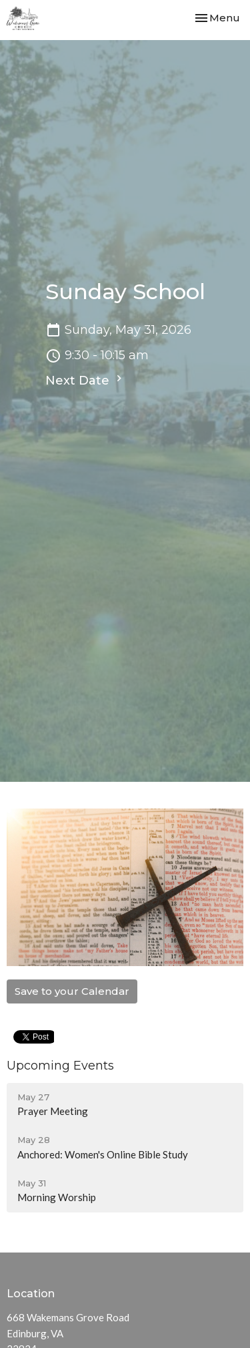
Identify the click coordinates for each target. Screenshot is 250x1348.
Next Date (85, 380)
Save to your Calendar (72, 991)
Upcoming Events (60, 1065)
